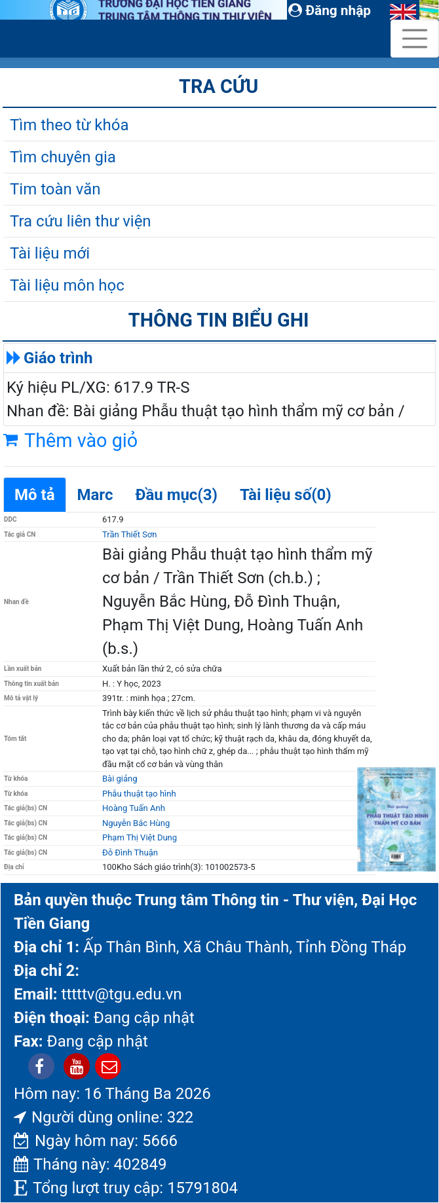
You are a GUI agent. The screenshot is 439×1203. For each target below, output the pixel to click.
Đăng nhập (329, 10)
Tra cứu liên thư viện (80, 221)
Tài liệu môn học (67, 285)
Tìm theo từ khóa (69, 125)
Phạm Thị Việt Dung (139, 837)
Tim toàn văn (55, 189)
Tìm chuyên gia (63, 157)
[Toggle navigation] (415, 39)
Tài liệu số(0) (286, 495)
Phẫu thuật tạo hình (139, 794)
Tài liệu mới (50, 253)
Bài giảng (120, 778)
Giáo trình (58, 358)
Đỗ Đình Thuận (130, 852)
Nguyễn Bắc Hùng (136, 823)
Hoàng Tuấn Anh (133, 808)
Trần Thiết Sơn (129, 534)
